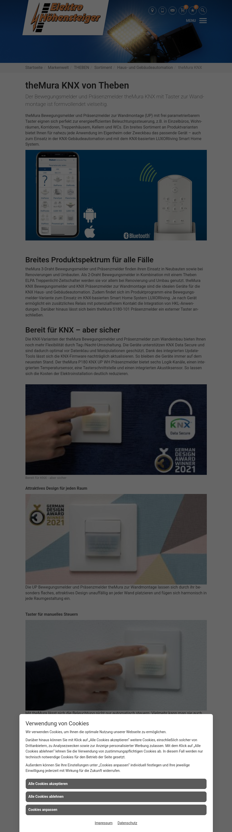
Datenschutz (127, 823)
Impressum (103, 823)
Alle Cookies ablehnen (46, 797)
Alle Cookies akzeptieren (48, 784)
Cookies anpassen (42, 810)
